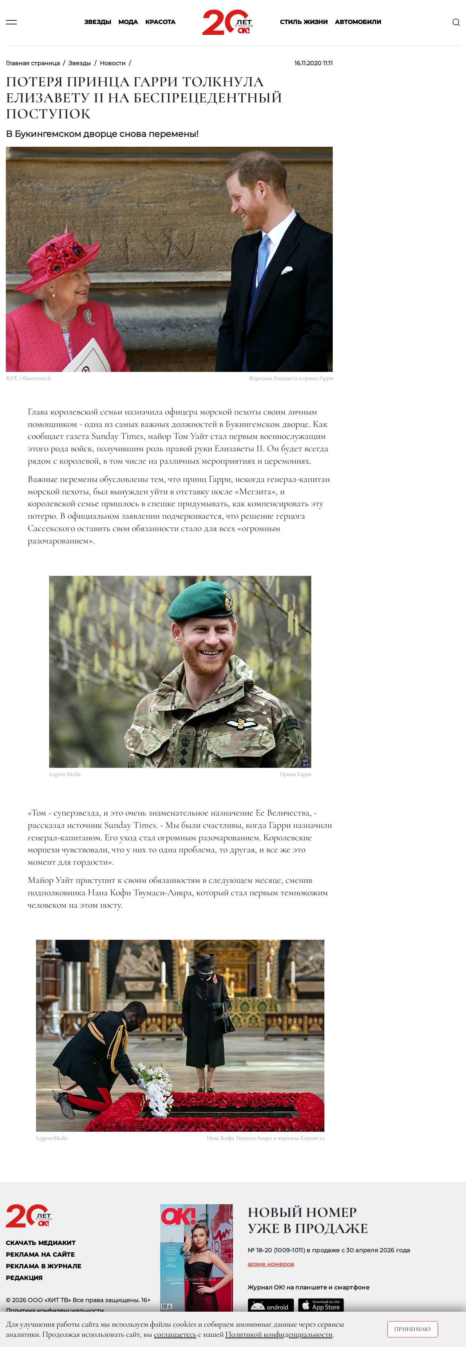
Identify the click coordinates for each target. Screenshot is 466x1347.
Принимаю (412, 1329)
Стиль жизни (304, 22)
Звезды (97, 22)
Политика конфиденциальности (55, 1310)
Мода (128, 22)
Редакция (24, 1278)
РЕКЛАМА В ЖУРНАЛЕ (43, 1266)
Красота (160, 22)
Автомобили (358, 22)
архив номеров (271, 1264)
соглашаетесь (175, 1334)
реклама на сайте (40, 1254)
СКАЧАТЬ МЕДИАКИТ (40, 1243)
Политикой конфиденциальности (278, 1334)
